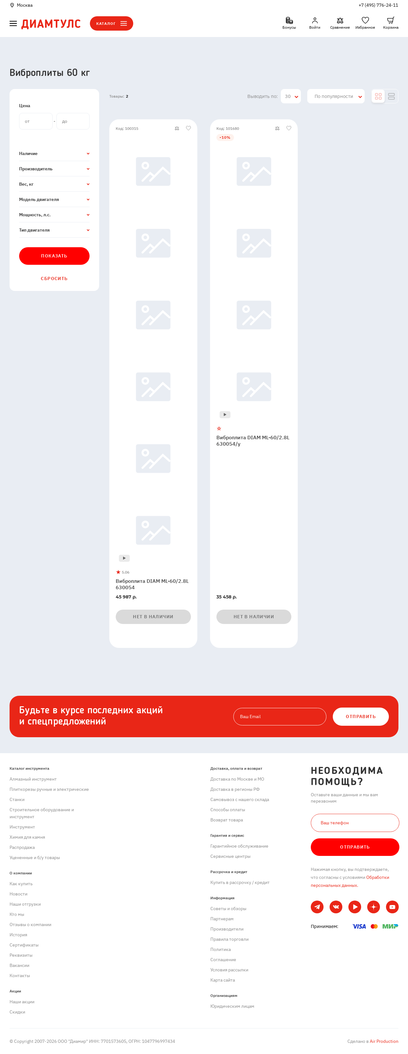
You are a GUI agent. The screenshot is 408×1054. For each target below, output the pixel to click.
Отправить (355, 847)
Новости (18, 894)
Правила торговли (229, 939)
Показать (54, 256)
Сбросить (54, 278)
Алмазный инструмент (33, 779)
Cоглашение (223, 959)
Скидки (17, 1012)
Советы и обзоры (228, 908)
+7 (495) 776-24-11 (378, 5)
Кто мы (17, 914)
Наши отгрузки (25, 904)
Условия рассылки (229, 970)
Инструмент (22, 827)
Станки (17, 799)
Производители (227, 929)
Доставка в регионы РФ (235, 789)
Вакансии (19, 965)
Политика (220, 949)
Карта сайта (222, 980)
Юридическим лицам (232, 1006)
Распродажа (22, 847)
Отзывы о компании (30, 924)
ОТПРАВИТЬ (361, 716)
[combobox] (291, 96)
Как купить (21, 884)
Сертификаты (24, 945)
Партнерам (222, 919)
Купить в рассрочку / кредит (240, 882)
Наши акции (22, 1002)
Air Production (383, 1041)
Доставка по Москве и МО (237, 779)
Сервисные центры (230, 856)
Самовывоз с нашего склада (239, 799)
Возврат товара (226, 820)
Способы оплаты (227, 810)
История (18, 935)
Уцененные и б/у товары (35, 857)
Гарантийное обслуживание (239, 846)
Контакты (20, 975)
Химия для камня (27, 837)
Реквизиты (21, 955)
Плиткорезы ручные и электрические (49, 789)
